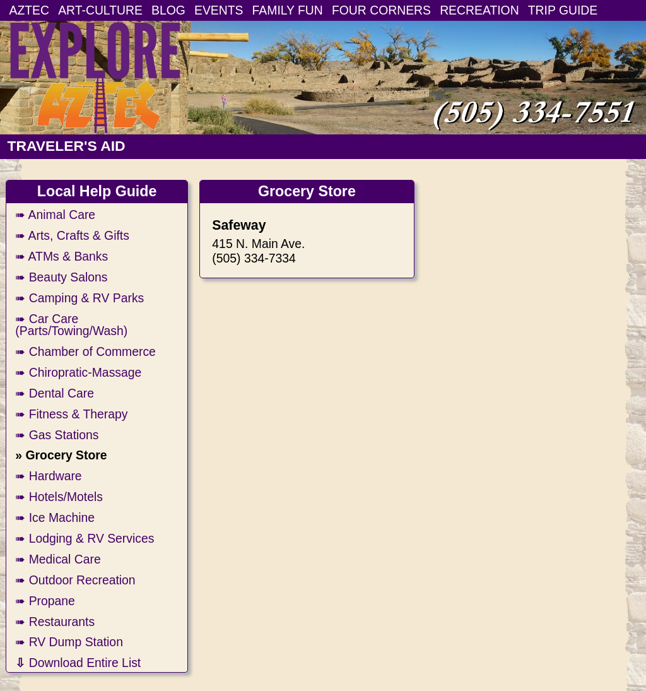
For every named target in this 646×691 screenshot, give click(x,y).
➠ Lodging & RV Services (84, 538)
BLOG (168, 10)
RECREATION (479, 10)
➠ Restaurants (55, 622)
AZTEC (29, 10)
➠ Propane (45, 601)
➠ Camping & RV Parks (79, 298)
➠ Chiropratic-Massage (78, 372)
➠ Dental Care (54, 393)
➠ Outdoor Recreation (75, 580)
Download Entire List (78, 663)
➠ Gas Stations (56, 435)
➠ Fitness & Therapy (71, 414)
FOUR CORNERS (381, 10)
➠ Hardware (48, 476)
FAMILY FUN (287, 10)
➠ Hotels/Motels (59, 497)
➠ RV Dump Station (69, 642)
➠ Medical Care (57, 559)
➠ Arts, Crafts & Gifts (72, 235)
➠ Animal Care (55, 214)
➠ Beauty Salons (61, 277)
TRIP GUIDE (562, 10)
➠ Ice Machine (55, 517)
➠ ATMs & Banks (61, 256)
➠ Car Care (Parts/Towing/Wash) (71, 325)
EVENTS (218, 10)
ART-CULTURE (100, 10)
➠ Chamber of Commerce (85, 351)
